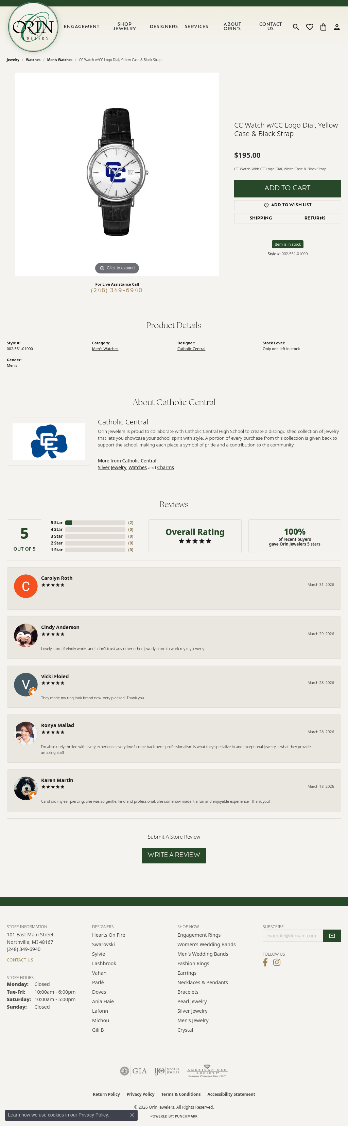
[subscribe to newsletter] (332, 936)
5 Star (57, 523)
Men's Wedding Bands (202, 954)
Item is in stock (288, 244)
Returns (315, 218)
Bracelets (187, 992)
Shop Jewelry (124, 26)
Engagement (82, 27)
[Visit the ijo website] (166, 1071)
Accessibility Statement (231, 1094)
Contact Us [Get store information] (20, 960)
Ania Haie (103, 1001)
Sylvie (98, 954)
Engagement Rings (199, 935)
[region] (117, 174)
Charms (165, 467)
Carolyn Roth (57, 578)
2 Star (57, 543)
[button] (296, 27)
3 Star (57, 536)
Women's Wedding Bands (206, 944)
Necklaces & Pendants (202, 982)
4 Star (57, 529)
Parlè (98, 982)
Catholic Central (191, 348)
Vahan (99, 973)
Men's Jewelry (193, 1020)
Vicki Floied (55, 676)
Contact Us (270, 26)
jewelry (13, 59)
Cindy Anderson (60, 627)
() (130, 523)
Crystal (185, 1030)
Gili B (98, 1030)
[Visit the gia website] (133, 1071)
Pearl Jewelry (192, 1001)
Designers (164, 27)
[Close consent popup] (132, 1115)
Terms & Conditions (181, 1094)
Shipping (261, 218)
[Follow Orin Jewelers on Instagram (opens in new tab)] (276, 962)
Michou (100, 1020)
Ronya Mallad (57, 725)
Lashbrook (104, 963)
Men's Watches (59, 59)
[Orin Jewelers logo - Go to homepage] (33, 27)
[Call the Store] (23, 949)
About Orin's (232, 26)
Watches (33, 59)
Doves (99, 992)
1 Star (57, 550)
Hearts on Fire (108, 935)
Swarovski (103, 944)
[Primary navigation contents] (174, 26)
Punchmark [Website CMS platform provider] (186, 1116)
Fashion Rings (193, 963)
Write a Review (174, 855)
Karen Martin (57, 780)
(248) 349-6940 (117, 290)
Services (196, 27)
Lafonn (100, 1011)
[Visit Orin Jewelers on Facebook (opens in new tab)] (265, 962)
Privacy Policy (141, 1094)
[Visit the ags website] (207, 1071)
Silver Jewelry (112, 467)
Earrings (186, 973)
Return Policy (106, 1094)
